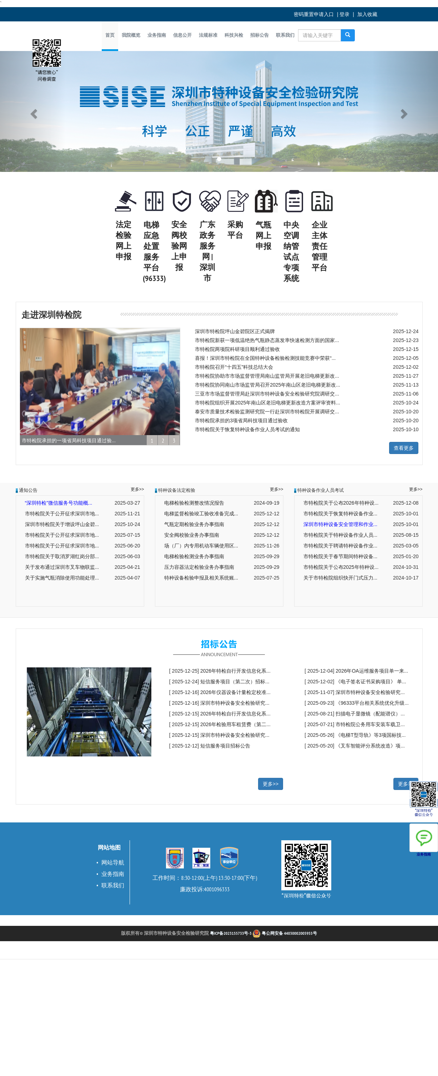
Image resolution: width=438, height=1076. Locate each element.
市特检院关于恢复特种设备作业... (340, 513)
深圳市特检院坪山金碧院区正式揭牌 (235, 331)
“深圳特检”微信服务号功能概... (58, 503)
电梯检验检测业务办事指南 (194, 556)
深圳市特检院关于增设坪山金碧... (62, 524)
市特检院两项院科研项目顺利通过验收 (237, 349)
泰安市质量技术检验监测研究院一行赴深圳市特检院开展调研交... (267, 411)
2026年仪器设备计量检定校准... (235, 692)
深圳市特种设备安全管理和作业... (340, 524)
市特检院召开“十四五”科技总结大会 (234, 367)
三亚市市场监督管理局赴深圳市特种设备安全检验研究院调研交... (267, 394)
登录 (344, 14)
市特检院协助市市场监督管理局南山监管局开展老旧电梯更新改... (267, 376)
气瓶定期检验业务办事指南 (194, 524)
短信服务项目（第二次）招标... (235, 681)
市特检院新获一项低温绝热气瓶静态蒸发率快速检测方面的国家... (267, 340)
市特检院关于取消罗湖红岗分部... (62, 556)
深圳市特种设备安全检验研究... (235, 703)
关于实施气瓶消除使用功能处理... (62, 578)
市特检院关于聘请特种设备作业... (340, 546)
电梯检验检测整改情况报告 (194, 503)
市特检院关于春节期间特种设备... (340, 556)
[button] (131, 35)
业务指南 (112, 873)
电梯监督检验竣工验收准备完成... (201, 513)
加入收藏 (367, 14)
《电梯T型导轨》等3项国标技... (371, 735)
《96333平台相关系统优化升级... (372, 703)
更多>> (137, 489)
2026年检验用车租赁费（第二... (235, 724)
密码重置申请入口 (314, 14)
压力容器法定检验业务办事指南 (199, 567)
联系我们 (112, 885)
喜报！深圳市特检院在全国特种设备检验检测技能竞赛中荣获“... (265, 358)
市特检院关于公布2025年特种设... (341, 567)
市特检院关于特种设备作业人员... (340, 535)
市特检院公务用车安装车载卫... (370, 724)
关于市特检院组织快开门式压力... (340, 578)
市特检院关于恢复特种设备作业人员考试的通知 (247, 429)
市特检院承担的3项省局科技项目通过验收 (241, 420)
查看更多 (404, 448)
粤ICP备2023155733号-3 (231, 933)
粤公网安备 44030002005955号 (284, 933)
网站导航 (112, 862)
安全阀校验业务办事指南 (191, 535)
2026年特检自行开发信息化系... (235, 671)
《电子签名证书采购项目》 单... (371, 681)
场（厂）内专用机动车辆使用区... (201, 546)
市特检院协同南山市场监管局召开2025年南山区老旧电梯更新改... (267, 385)
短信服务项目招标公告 (225, 746)
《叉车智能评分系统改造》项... (370, 746)
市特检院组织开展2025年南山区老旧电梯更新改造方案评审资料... (267, 403)
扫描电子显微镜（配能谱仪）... (370, 714)
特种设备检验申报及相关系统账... (201, 578)
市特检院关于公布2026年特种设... (341, 503)
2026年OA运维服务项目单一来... (372, 671)
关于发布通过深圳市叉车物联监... (62, 567)
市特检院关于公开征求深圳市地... (62, 513)
